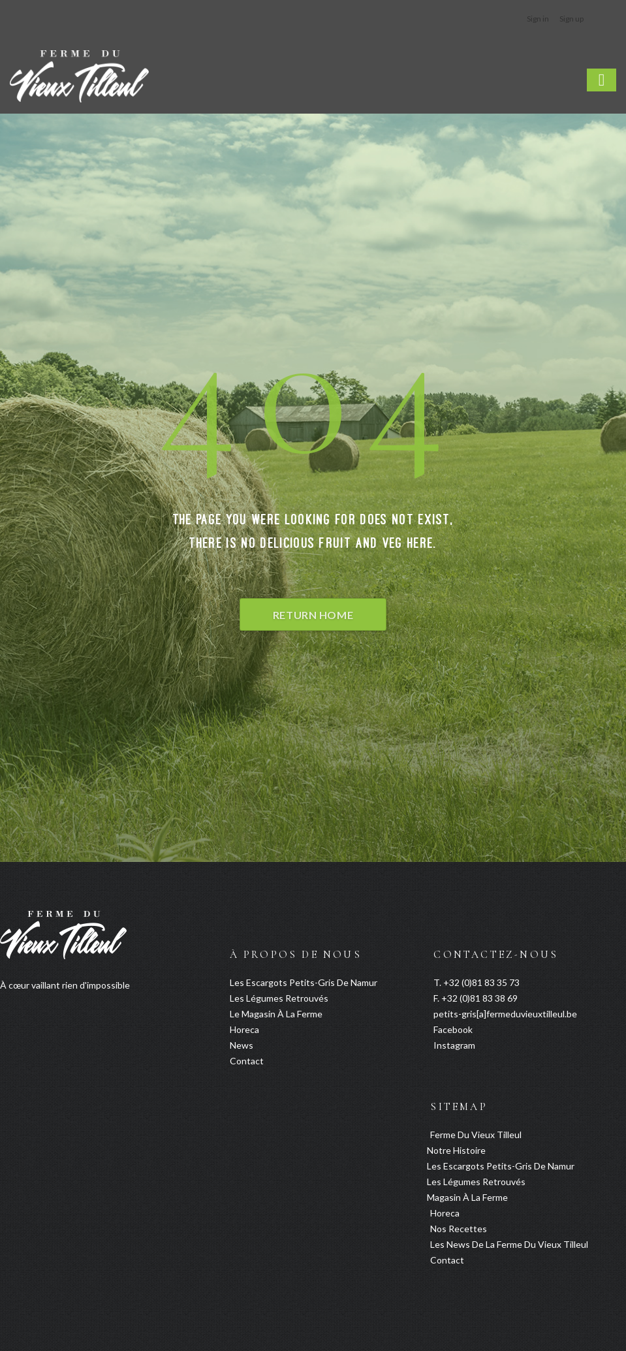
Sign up (571, 19)
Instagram (454, 1045)
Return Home (313, 615)
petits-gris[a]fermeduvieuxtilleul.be (505, 1013)
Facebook (453, 1029)
